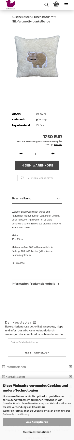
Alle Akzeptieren (37, 422)
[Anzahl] (37, 153)
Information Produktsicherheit (33, 283)
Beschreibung (21, 198)
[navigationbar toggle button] (66, 5)
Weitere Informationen (37, 432)
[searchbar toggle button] (46, 5)
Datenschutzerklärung (16, 414)
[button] (21, 153)
